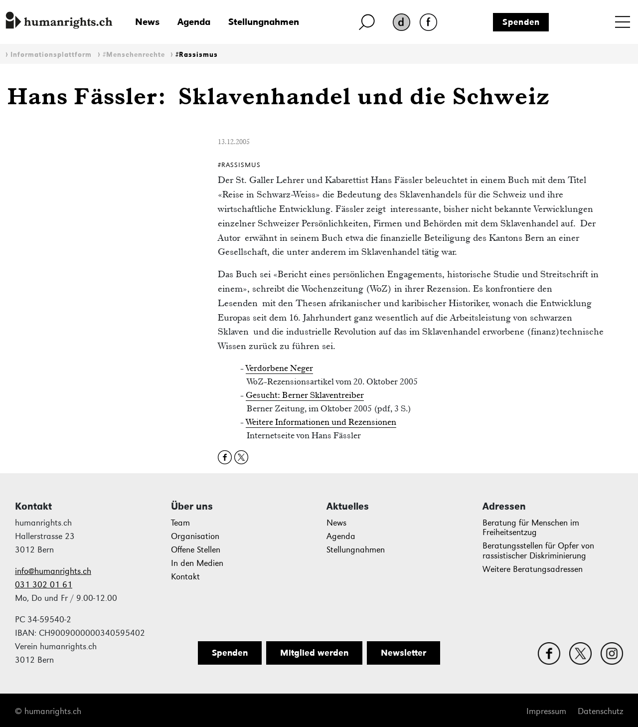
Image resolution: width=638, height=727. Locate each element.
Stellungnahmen (263, 21)
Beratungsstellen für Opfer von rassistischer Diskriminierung (538, 551)
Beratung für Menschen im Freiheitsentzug (530, 528)
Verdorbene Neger (279, 368)
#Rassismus (196, 54)
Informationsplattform (51, 54)
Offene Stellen (195, 550)
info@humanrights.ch (53, 571)
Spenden (521, 22)
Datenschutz (600, 711)
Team (180, 523)
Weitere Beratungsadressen (532, 569)
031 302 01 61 (43, 584)
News (147, 21)
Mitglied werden (314, 653)
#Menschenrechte (134, 54)
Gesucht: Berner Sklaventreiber (305, 394)
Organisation (195, 536)
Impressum (546, 711)
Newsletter (403, 653)
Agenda (193, 21)
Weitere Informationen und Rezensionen (321, 421)
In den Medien (197, 563)
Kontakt (185, 576)
